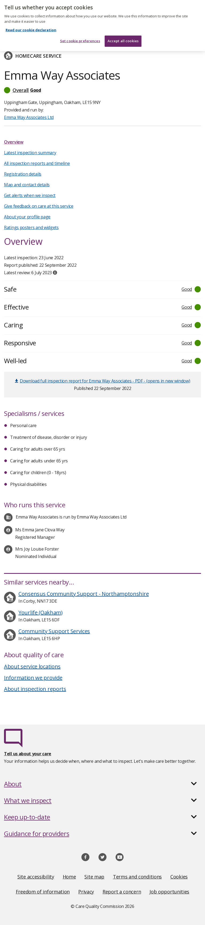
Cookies (179, 876)
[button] (102, 90)
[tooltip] (55, 273)
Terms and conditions (137, 876)
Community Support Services (54, 631)
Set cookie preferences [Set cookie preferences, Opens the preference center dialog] (80, 33)
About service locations (32, 666)
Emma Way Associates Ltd (29, 117)
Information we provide (33, 677)
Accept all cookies (123, 33)
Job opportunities (169, 891)
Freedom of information (43, 891)
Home (69, 876)
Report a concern (121, 891)
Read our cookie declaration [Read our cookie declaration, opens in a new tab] (31, 22)
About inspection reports (35, 688)
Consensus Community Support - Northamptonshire (83, 593)
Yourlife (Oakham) (40, 612)
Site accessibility (35, 876)
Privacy (86, 891)
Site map (94, 876)
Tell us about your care (27, 754)
